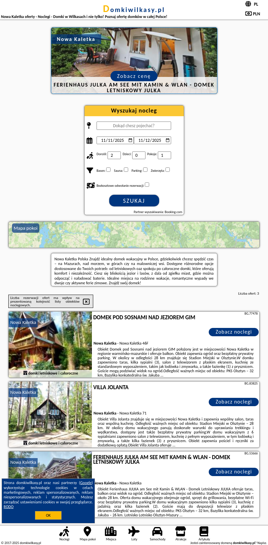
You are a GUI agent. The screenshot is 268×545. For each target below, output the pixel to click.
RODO (9, 506)
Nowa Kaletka (23, 322)
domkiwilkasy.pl (134, 10)
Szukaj (134, 200)
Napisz (261, 543)
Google (86, 482)
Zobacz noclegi (234, 332)
